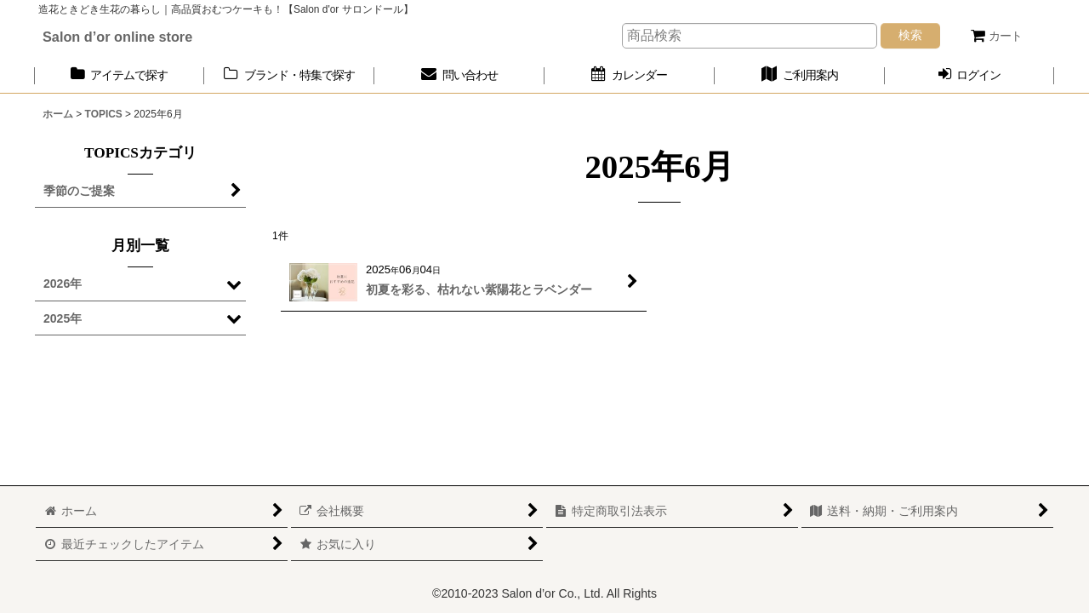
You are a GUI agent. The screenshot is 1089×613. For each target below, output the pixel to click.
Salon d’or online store (117, 36)
